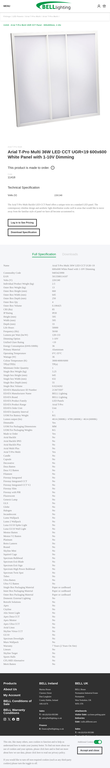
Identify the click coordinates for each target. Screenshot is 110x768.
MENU (6, 6)
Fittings (7, 16)
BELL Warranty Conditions (14, 711)
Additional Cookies (98, 742)
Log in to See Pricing (22, 222)
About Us (10, 689)
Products (10, 683)
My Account (11, 695)
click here (44, 749)
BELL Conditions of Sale (17, 702)
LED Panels (18, 16)
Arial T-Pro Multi (33, 16)
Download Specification (24, 232)
